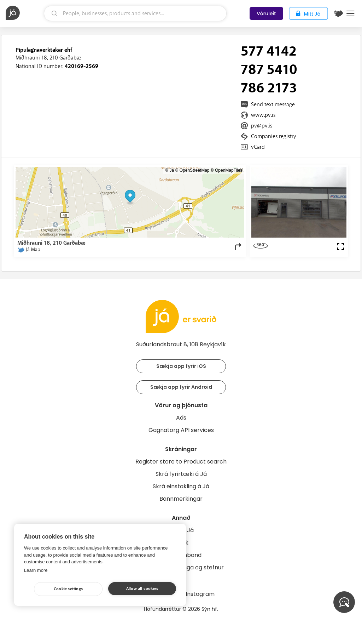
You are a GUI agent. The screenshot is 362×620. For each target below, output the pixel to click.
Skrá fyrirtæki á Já (181, 474)
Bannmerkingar (181, 499)
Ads (181, 418)
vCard (258, 146)
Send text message (273, 104)
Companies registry (273, 136)
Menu (350, 13)
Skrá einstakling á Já (181, 486)
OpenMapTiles (229, 170)
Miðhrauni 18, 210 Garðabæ (48, 57)
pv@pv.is (261, 125)
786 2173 (269, 88)
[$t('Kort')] (338, 13)
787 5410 (269, 70)
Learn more (35, 570)
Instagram (200, 594)
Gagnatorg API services (181, 430)
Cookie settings (68, 589)
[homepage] (24, 13)
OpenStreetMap (195, 170)
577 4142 (269, 51)
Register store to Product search (181, 461)
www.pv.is (263, 115)
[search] (135, 13)
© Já (169, 170)
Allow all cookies (142, 588)
